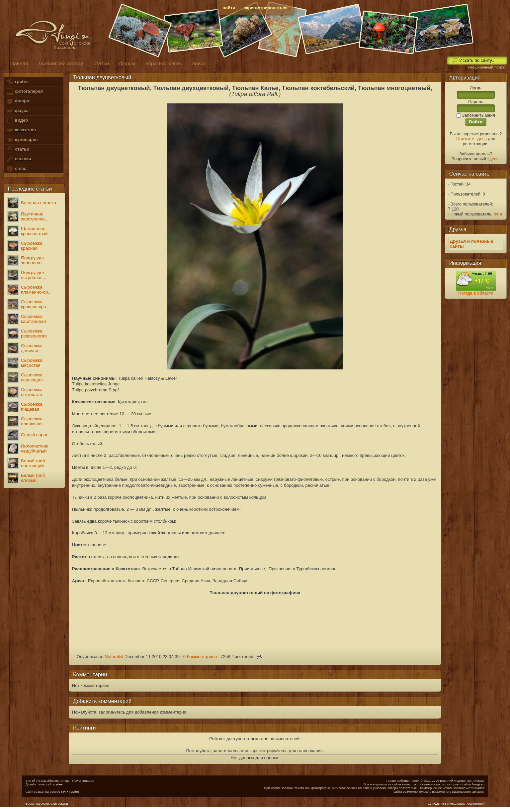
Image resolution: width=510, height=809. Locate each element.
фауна (17, 111)
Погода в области (475, 293)
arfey (59, 784)
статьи (18, 149)
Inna (498, 213)
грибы (17, 82)
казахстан (21, 130)
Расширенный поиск (486, 67)
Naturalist (114, 656)
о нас (16, 169)
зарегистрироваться (266, 7)
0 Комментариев (200, 656)
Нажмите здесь (471, 138)
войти (228, 7)
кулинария (22, 140)
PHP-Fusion (70, 791)
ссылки (18, 159)
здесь (493, 158)
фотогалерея (24, 91)
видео (17, 120)
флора (17, 101)
